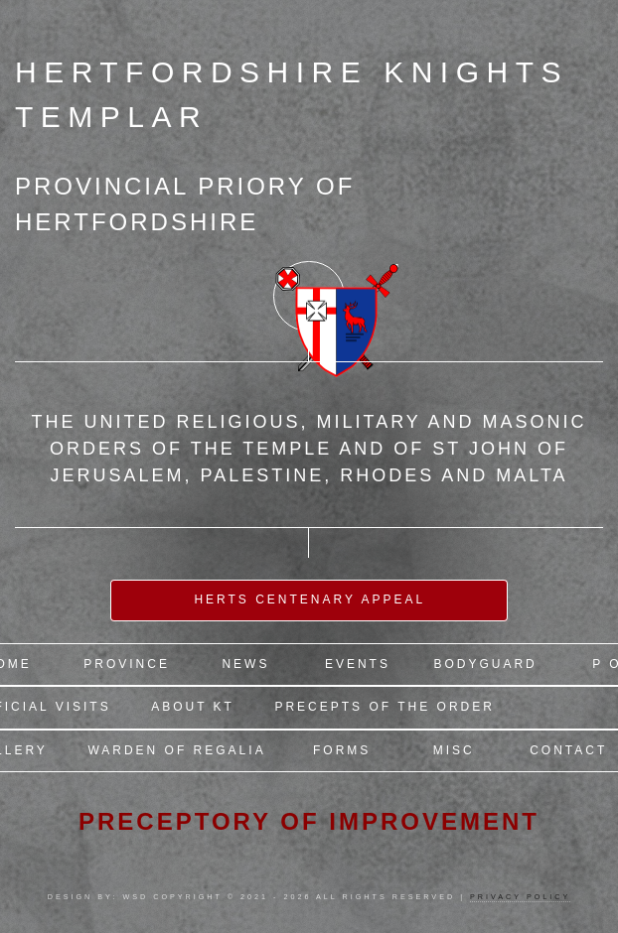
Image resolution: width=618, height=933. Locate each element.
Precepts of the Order (384, 707)
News (245, 664)
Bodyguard (485, 664)
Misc (454, 750)
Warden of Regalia (176, 750)
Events (357, 664)
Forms (342, 750)
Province (126, 664)
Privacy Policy (520, 896)
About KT (192, 707)
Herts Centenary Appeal (309, 599)
